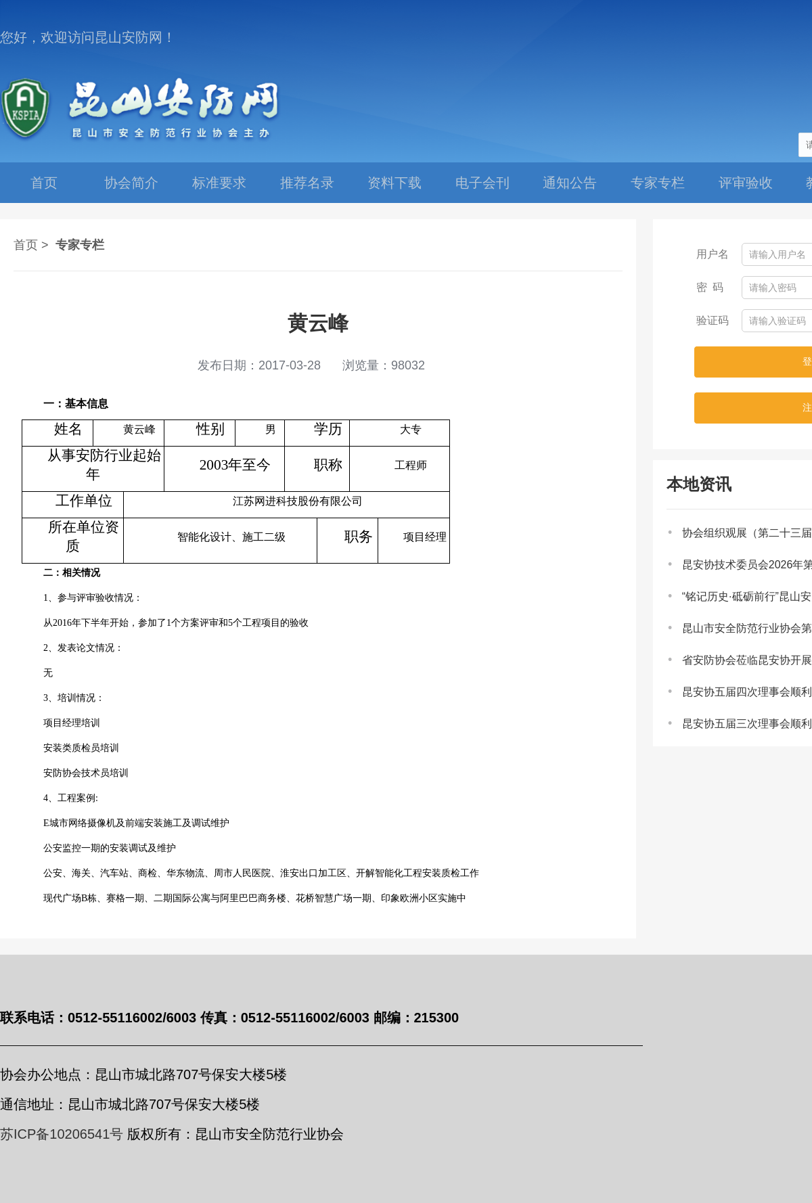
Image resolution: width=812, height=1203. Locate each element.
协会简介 (131, 182)
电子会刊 (482, 182)
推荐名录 (307, 182)
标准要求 (219, 182)
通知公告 (570, 182)
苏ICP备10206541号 (61, 1134)
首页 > (31, 245)
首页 (44, 182)
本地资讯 (699, 484)
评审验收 (746, 182)
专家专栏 (658, 182)
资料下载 (394, 182)
